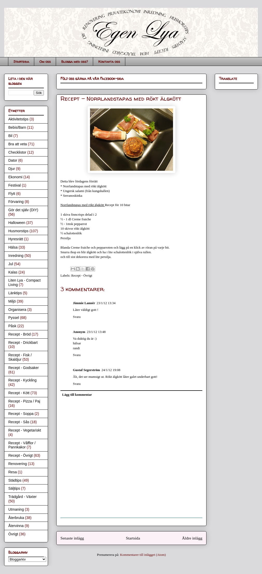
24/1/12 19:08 (110, 370)
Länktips (15, 293)
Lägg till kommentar (77, 395)
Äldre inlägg (192, 538)
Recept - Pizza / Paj (24, 401)
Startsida (21, 61)
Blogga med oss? (74, 61)
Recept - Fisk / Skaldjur (20, 357)
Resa (12, 472)
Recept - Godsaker (23, 368)
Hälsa (13, 247)
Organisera (17, 310)
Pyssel (13, 318)
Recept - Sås (18, 422)
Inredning (15, 256)
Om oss (45, 61)
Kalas (12, 272)
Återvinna (16, 526)
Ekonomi (15, 177)
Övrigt (13, 534)
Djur (11, 169)
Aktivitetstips (18, 119)
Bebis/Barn (17, 127)
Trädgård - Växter (22, 497)
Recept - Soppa (20, 414)
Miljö (12, 301)
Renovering (17, 464)
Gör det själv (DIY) (23, 210)
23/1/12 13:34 (106, 303)
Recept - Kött (19, 393)
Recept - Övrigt (81, 275)
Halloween (16, 223)
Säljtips (14, 488)
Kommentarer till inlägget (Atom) (143, 555)
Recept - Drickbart (23, 342)
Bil (10, 136)
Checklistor (17, 152)
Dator (12, 160)
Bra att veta (17, 144)
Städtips (15, 480)
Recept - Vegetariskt (24, 430)
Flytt (11, 194)
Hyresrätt (15, 239)
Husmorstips (18, 231)
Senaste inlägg (72, 538)
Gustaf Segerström (86, 370)
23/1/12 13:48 (96, 332)
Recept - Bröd (19, 334)
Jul (10, 264)
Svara (77, 317)
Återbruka (16, 518)
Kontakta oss (109, 61)
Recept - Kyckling (22, 380)
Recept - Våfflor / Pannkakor (22, 445)
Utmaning (16, 509)
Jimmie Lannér (84, 303)
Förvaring (16, 202)
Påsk (12, 326)
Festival (14, 185)
